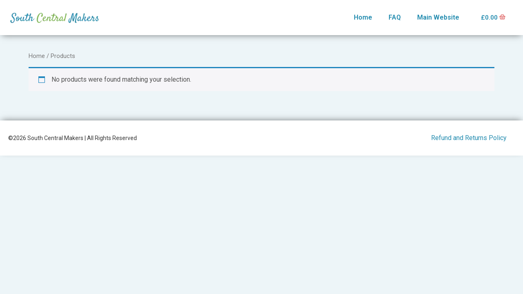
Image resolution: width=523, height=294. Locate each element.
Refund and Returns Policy (469, 138)
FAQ (393, 17)
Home (362, 17)
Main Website (437, 17)
